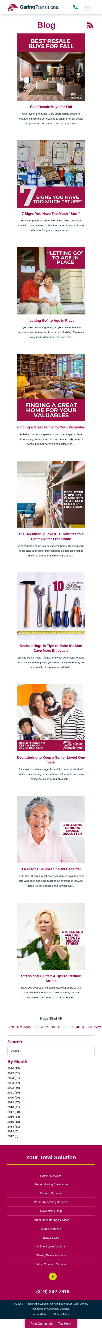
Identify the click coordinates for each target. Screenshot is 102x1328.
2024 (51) (13, 1078)
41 (84, 1027)
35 (47, 1027)
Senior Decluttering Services (51, 1220)
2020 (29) (13, 1097)
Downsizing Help (51, 1210)
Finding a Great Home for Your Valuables (51, 427)
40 (78, 1027)
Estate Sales (51, 1237)
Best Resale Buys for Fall (51, 107)
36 (53, 1027)
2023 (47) (13, 1082)
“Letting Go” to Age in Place (51, 321)
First (10, 1027)
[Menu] (86, 7)
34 (41, 1027)
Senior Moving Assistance (51, 1184)
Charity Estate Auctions (51, 1255)
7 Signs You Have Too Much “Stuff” (51, 214)
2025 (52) (13, 1073)
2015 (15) (13, 1121)
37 (59, 1027)
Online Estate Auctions (51, 1246)
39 (72, 1027)
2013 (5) (12, 1131)
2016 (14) (13, 1116)
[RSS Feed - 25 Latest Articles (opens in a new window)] (90, 25)
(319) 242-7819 (52, 1291)
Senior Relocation (50, 1175)
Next (97, 1027)
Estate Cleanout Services (51, 1264)
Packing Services (51, 1193)
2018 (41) (13, 1107)
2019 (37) (13, 1102)
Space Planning (51, 1228)
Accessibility (39, 1314)
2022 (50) (13, 1087)
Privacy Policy (61, 1314)
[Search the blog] (50, 1050)
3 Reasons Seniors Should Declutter (51, 869)
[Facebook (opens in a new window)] (53, 1276)
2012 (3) (12, 1136)
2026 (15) (13, 1068)
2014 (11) (13, 1126)
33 (35, 1027)
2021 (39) (13, 1092)
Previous (24, 1027)
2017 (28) (13, 1111)
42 (90, 1027)
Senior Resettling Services (51, 1202)
